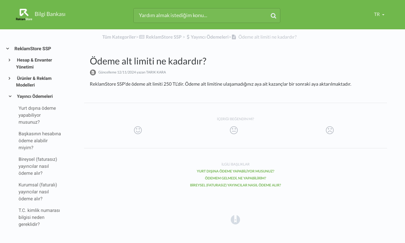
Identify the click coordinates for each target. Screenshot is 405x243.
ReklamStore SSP (32, 48)
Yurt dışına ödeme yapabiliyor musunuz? (236, 171)
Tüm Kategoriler (119, 37)
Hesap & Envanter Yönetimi (34, 63)
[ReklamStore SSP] (160, 37)
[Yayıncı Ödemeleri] (207, 37)
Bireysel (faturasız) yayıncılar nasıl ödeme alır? (235, 185)
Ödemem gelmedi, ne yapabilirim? (235, 178)
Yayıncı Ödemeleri (34, 96)
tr (377, 14)
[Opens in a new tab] (235, 219)
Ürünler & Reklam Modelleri (34, 82)
